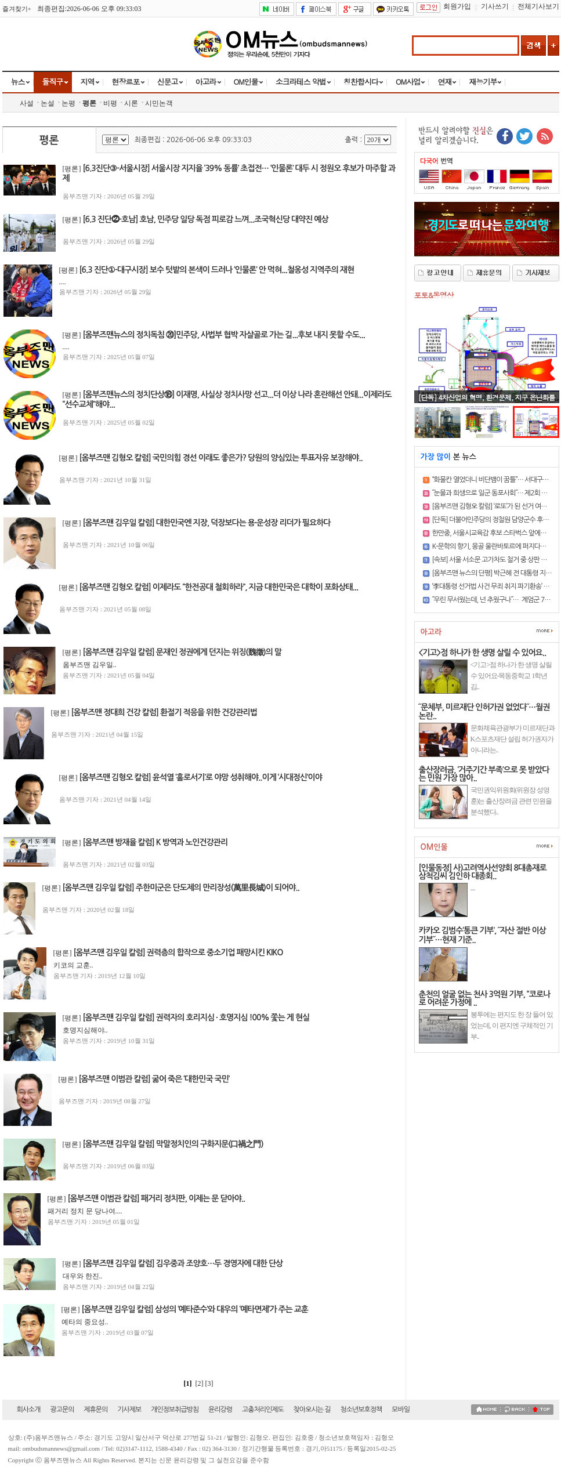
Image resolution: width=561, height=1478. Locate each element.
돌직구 (52, 81)
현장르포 (126, 81)
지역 (88, 81)
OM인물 (246, 81)
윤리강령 (220, 1409)
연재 (444, 81)
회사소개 (29, 1409)
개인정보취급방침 (174, 1409)
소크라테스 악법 (301, 81)
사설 (27, 103)
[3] (210, 1383)
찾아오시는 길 (312, 1409)
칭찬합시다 (360, 81)
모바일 (401, 1409)
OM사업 (408, 81)
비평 (110, 103)
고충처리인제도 (263, 1409)
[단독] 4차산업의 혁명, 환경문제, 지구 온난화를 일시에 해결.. (486, 402)
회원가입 (457, 6)
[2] (199, 1383)
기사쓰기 (495, 6)
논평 (68, 103)
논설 (48, 103)
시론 (131, 103)
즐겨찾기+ (16, 8)
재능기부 (483, 81)
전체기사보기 (538, 6)
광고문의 (62, 1409)
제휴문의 (95, 1409)
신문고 (167, 81)
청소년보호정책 (361, 1409)
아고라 (206, 81)
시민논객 (159, 103)
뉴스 (18, 81)
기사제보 (129, 1409)
